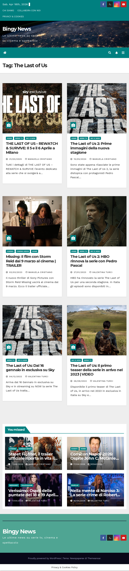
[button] (109, 52)
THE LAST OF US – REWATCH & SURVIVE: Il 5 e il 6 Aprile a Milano (32, 148)
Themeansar (94, 558)
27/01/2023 (80, 272)
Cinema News (23, 251)
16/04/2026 (80, 501)
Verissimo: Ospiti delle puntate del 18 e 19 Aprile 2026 (33, 495)
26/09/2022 (81, 381)
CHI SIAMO (8, 10)
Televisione (26, 485)
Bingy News (17, 29)
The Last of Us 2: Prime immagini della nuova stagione (91, 148)
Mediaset (13, 485)
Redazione (95, 464)
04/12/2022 (16, 377)
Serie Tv (19, 138)
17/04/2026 (18, 464)
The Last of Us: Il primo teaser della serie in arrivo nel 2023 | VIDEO (96, 370)
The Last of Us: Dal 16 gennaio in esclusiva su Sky (30, 367)
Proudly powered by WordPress (45, 558)
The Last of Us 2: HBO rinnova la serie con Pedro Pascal (93, 261)
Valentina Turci (101, 272)
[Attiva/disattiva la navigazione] (123, 53)
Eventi (74, 449)
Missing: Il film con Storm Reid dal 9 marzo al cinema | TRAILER (31, 261)
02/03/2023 (16, 272)
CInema (10, 251)
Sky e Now (30, 138)
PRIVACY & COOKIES (13, 16)
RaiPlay (74, 485)
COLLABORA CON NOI (29, 10)
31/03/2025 (16, 159)
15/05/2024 (80, 159)
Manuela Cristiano (38, 159)
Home (9, 138)
